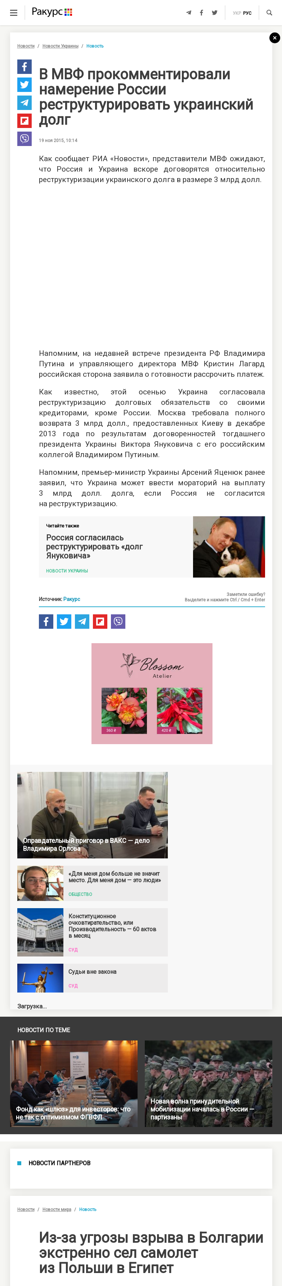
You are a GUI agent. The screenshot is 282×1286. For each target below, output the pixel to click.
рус (247, 13)
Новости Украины (60, 46)
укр (237, 13)
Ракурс (71, 599)
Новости (26, 46)
